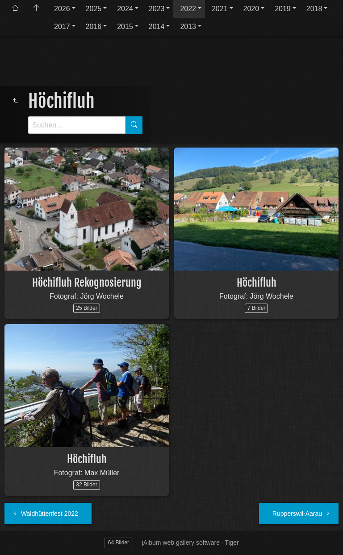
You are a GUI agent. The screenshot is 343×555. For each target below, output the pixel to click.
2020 (251, 8)
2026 (62, 8)
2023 (157, 8)
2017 (62, 26)
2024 (125, 8)
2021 (220, 8)
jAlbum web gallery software (181, 542)
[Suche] (76, 125)
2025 (94, 8)
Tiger (231, 542)
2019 (283, 8)
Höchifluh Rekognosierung (87, 282)
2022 (188, 8)
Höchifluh (256, 282)
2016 (94, 26)
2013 (188, 26)
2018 (314, 8)
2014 (157, 26)
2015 (125, 26)
